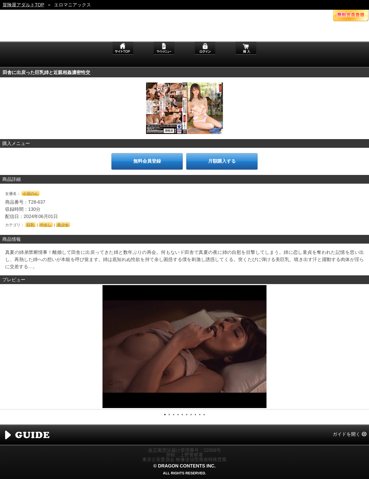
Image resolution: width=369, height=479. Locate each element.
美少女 (63, 225)
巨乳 (30, 225)
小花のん (30, 193)
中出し (46, 225)
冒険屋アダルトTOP (23, 4)
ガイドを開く (346, 434)
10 (204, 414)
